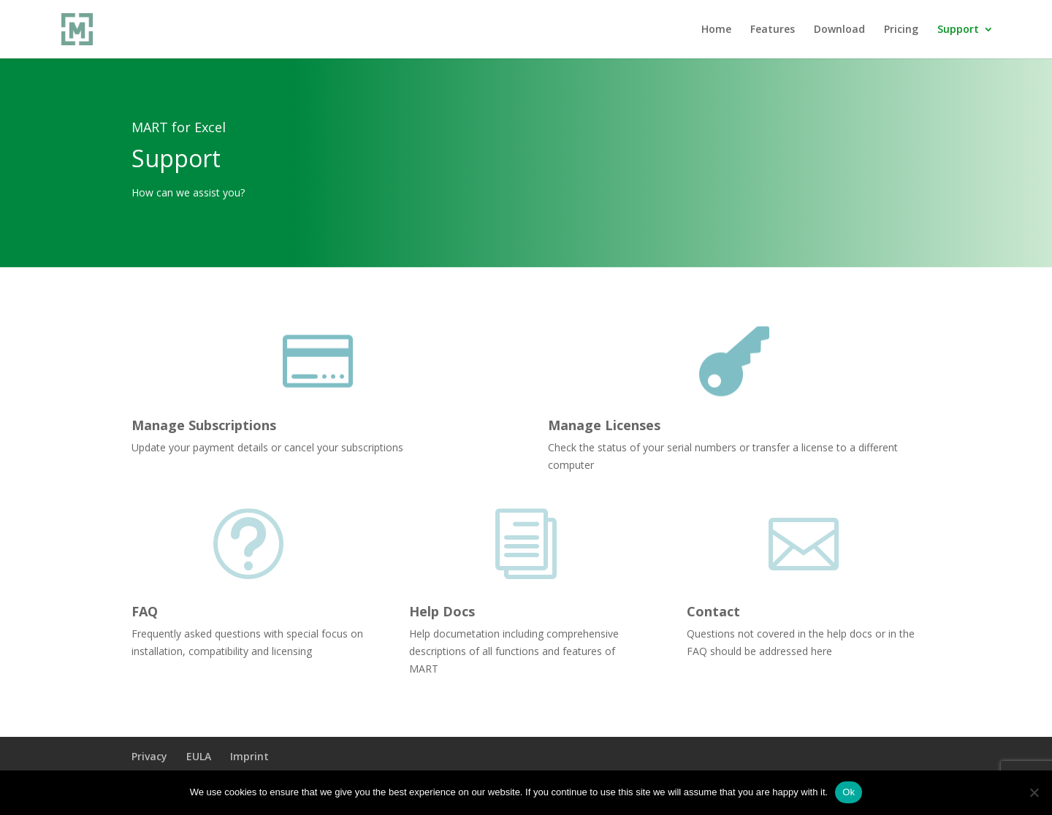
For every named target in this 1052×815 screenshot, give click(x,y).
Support (958, 30)
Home (716, 30)
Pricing (901, 30)
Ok (848, 792)
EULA (198, 756)
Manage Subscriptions (204, 425)
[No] (1033, 792)
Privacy (149, 756)
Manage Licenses (604, 425)
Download (839, 30)
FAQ (145, 611)
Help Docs (442, 611)
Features (772, 30)
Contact (713, 611)
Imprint (249, 756)
